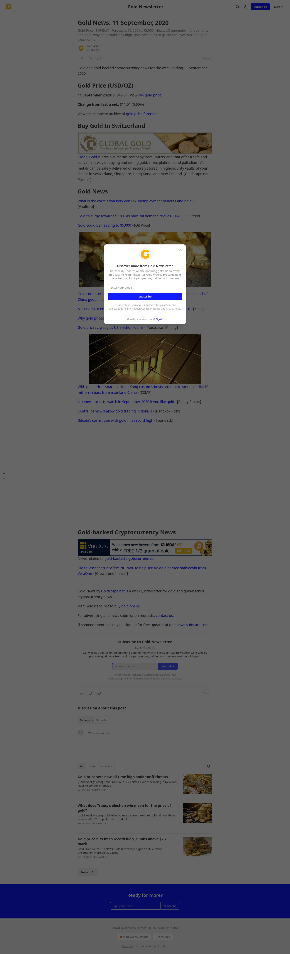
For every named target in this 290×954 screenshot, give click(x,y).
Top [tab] (82, 766)
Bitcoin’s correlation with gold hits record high (115, 420)
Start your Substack (133, 937)
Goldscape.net (113, 591)
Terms (152, 927)
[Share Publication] (245, 6)
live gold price (149, 95)
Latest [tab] (91, 766)
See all (88, 872)
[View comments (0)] (90, 58)
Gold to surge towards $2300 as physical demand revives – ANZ (129, 216)
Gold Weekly (94, 46)
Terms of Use (163, 305)
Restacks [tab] (101, 720)
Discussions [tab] (105, 766)
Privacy (142, 927)
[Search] (237, 6)
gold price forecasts (142, 113)
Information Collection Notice (143, 308)
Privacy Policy (173, 308)
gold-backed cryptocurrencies (128, 558)
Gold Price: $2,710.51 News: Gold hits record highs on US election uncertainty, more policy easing (120, 850)
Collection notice (168, 927)
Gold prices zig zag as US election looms (111, 327)
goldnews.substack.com (189, 624)
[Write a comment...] (149, 739)
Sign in (278, 7)
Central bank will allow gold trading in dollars (115, 411)
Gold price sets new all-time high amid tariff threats (123, 776)
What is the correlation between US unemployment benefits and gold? (135, 201)
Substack (127, 946)
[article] (145, 785)
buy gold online (127, 606)
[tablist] (93, 720)
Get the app (163, 937)
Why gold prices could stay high (104, 318)
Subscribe (260, 7)
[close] (180, 250)
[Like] (81, 58)
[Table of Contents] (4, 477)
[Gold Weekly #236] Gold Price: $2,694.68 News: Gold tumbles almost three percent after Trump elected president (126, 817)
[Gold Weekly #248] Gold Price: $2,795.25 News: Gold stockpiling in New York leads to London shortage (127, 783)
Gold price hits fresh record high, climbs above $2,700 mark (124, 841)
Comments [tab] (86, 720)
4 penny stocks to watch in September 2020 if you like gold (126, 401)
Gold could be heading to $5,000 (104, 225)
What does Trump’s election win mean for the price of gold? (124, 808)
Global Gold (87, 157)
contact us (164, 615)
